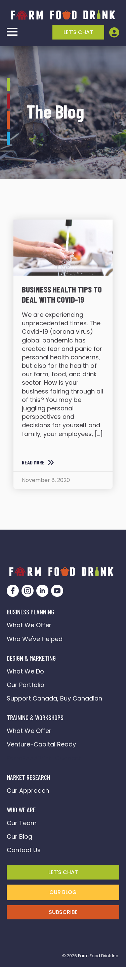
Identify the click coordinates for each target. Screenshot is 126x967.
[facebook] (13, 591)
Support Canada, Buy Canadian (54, 698)
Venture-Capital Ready (41, 744)
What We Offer (29, 625)
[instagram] (28, 591)
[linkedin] (42, 591)
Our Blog (19, 836)
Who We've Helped (34, 639)
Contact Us (24, 850)
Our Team (22, 823)
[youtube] (57, 591)
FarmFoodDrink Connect (44, 758)
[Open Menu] (12, 31)
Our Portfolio (25, 685)
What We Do (25, 671)
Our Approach (28, 790)
